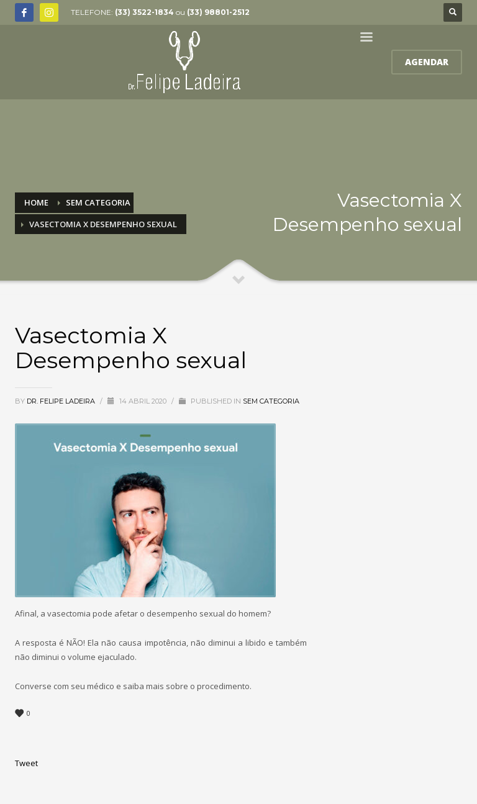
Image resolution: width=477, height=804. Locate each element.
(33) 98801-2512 (218, 12)
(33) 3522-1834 (144, 12)
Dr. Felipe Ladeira (62, 401)
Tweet (26, 763)
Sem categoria (271, 401)
